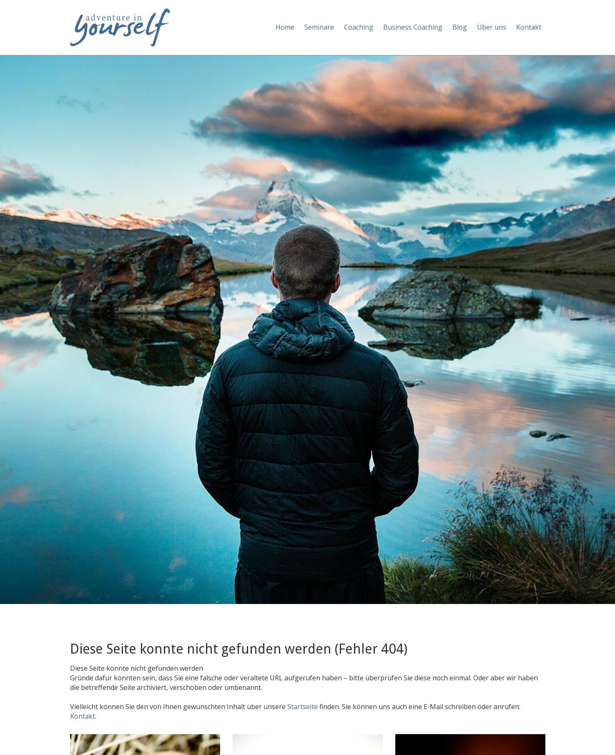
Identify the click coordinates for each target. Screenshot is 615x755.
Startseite (303, 706)
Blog (459, 27)
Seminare (319, 27)
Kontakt (528, 27)
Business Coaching (412, 27)
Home (285, 27)
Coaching (358, 27)
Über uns (491, 27)
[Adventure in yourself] (120, 26)
